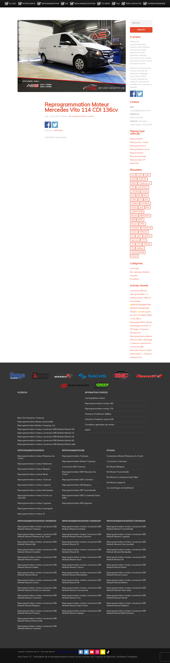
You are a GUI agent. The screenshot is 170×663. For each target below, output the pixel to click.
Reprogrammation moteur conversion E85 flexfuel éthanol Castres (37, 558)
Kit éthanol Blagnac (116, 466)
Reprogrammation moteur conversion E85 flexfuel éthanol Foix (81, 596)
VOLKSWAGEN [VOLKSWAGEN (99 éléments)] (137, 252)
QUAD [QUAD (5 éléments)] (134, 232)
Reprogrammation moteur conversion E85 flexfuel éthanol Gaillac (37, 566)
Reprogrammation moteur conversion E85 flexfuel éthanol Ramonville (37, 619)
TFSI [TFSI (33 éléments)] (139, 244)
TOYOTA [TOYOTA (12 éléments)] (147, 244)
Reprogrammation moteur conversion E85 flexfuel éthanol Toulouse (37, 527)
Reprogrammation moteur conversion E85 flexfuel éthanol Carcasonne (81, 589)
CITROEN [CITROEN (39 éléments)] (135, 191)
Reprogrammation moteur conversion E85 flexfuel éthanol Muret (37, 573)
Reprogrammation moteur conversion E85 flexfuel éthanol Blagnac (37, 604)
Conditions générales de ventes (99, 424)
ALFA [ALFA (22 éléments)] (139, 175)
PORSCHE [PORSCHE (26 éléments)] (146, 228)
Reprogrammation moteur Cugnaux (34, 503)
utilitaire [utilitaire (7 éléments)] (140, 248)
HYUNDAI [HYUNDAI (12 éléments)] (145, 203)
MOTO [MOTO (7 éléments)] (140, 220)
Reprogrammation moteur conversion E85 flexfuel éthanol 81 (81, 550)
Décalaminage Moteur (84, 3)
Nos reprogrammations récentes (81, 116)
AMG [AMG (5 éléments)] (147, 175)
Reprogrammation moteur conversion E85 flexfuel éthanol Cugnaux (126, 535)
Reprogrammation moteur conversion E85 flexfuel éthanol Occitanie (81, 527)
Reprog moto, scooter (139, 142)
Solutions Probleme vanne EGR (99, 419)
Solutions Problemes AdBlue (98, 414)
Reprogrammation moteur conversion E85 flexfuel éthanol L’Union (37, 581)
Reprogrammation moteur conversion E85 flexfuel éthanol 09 (81, 581)
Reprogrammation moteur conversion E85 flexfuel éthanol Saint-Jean (126, 589)
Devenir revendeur (156, 3)
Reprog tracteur (137, 153)
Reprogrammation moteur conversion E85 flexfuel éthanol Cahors (81, 566)
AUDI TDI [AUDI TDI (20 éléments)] (142, 179)
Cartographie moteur (95, 398)
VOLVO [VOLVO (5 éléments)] (134, 256)
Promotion (134, 279)
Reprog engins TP (137, 160)
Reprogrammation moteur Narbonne (35, 463)
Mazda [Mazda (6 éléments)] (134, 215)
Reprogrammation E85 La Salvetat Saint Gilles (81, 496)
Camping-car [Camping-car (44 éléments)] (144, 183)
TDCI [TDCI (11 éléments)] (144, 240)
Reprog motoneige (138, 156)
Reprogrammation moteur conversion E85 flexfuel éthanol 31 (81, 543)
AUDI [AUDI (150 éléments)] (133, 179)
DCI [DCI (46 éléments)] (132, 195)
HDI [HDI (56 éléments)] (146, 199)
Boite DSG (134, 163)
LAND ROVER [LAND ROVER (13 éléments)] (137, 211)
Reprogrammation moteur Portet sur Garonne (35, 496)
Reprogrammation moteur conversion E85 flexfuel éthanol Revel (126, 566)
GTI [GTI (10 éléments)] (140, 199)
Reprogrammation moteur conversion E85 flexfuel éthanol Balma (126, 581)
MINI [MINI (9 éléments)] (133, 220)
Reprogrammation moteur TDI (99, 408)
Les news (105, 3)
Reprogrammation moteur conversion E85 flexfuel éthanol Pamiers (37, 612)
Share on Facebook (48, 125)
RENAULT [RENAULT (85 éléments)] (144, 232)
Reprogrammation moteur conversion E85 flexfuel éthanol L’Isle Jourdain (126, 543)
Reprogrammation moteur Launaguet (35, 508)
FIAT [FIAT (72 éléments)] (145, 195)
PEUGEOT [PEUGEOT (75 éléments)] (135, 228)
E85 (66, 3)
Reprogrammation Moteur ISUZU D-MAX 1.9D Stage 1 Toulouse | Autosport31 (141, 339)
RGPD (87, 430)
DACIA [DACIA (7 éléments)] (145, 191)
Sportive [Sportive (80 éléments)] (135, 240)
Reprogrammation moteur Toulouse (34, 479)
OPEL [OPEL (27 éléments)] (142, 224)
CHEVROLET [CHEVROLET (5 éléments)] (142, 187)
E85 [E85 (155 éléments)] (138, 195)
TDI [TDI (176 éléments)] (132, 244)
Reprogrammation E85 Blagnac (76, 485)
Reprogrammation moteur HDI (99, 403)
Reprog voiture (136, 139)
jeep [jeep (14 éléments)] (141, 207)
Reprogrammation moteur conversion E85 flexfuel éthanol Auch (81, 558)
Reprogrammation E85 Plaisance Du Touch (79, 473)
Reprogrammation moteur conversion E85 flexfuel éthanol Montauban (81, 573)
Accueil (12, 3)
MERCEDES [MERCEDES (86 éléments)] (145, 215)
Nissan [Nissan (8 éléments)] (134, 224)
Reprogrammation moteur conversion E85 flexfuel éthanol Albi (37, 543)
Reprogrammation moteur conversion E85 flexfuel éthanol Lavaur (126, 573)
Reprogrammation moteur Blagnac (34, 469)
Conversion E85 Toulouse (73, 466)
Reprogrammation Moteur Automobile (35, 421)
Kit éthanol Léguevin (116, 482)
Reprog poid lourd (137, 146)
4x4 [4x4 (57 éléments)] (132, 175)
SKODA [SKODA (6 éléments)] (147, 236)
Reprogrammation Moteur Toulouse (78, 461)
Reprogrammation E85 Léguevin (77, 503)
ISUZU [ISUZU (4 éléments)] (134, 207)
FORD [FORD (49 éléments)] (133, 199)
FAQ (118, 3)
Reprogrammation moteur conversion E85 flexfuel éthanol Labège (81, 612)
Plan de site (73, 651)
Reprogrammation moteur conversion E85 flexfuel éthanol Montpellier (126, 550)
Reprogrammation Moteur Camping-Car (36, 425)
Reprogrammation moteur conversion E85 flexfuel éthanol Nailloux (126, 604)
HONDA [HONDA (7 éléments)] (134, 203)
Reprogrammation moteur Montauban (35, 490)
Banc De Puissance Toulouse (31, 418)
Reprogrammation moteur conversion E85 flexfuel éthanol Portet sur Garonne (37, 589)
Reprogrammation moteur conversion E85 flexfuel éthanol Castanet (37, 627)
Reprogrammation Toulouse (75, 456)
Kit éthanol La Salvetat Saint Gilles (122, 477)
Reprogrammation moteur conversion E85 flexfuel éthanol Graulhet (37, 550)
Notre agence (28, 3)
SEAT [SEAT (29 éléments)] (139, 236)
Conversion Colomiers (117, 461)
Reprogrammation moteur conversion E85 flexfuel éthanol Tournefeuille (126, 527)
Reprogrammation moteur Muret (33, 474)
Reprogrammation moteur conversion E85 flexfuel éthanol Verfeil (126, 596)
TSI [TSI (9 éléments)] (132, 248)
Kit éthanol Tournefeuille (118, 472)
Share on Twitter (55, 125)
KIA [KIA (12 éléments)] (147, 207)
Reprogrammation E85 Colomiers (77, 479)
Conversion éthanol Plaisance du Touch (125, 456)
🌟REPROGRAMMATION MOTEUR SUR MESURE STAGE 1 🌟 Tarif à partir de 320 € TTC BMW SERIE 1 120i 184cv (141, 312)
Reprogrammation (50, 3)
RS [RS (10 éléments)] (132, 236)
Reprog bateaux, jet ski (140, 149)
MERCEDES (58, 130)
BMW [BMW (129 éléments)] (133, 183)
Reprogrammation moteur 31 (31, 514)
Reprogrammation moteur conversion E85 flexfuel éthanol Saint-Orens (81, 604)
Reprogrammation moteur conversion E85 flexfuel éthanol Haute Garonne (81, 535)
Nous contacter (133, 3)
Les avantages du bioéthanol (120, 488)
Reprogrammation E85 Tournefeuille (79, 490)
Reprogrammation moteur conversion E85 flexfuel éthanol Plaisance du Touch (37, 535)
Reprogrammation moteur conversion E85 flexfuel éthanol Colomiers (37, 596)
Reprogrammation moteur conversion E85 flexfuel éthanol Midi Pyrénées (126, 612)
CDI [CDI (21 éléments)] (132, 187)
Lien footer (134, 268)
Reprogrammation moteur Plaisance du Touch (36, 457)
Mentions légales (62, 651)
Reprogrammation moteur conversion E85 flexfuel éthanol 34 (126, 558)
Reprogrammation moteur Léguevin (34, 485)
